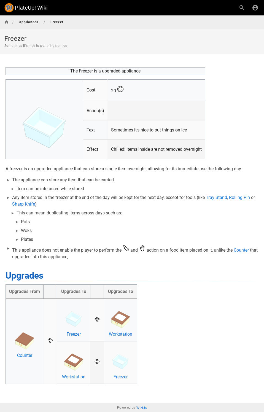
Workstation (120, 334)
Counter (241, 250)
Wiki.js (141, 408)
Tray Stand (216, 197)
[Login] (255, 7)
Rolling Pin (239, 197)
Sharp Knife (23, 204)
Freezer (74, 334)
